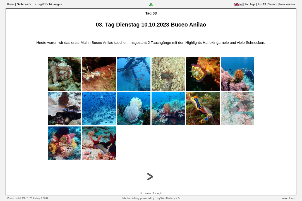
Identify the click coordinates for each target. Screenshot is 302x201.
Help (292, 198)
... (33, 4)
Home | (11, 4)
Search (272, 4)
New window (287, 4)
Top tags (250, 4)
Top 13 (262, 4)
